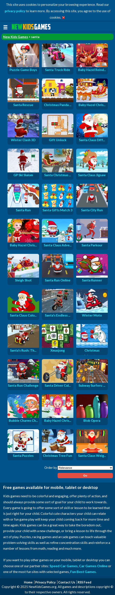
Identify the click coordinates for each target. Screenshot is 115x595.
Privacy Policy (45, 582)
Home (28, 582)
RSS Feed (84, 582)
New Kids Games (15, 37)
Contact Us (66, 582)
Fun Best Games (83, 572)
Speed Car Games (63, 566)
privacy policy (15, 11)
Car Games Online (93, 566)
